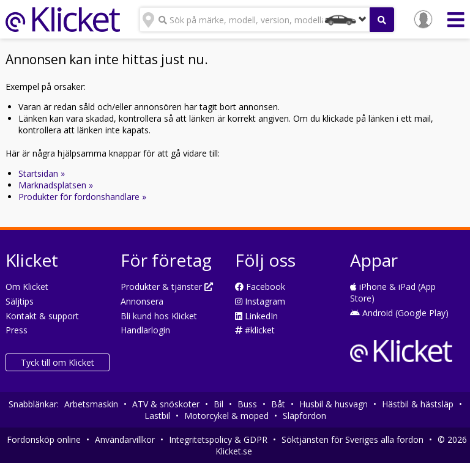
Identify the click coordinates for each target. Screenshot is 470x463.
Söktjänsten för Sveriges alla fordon (352, 439)
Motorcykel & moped (226, 415)
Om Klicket (27, 286)
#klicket (255, 330)
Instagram (260, 301)
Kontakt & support (42, 316)
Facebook (260, 286)
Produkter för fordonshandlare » (82, 196)
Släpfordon (304, 415)
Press (17, 330)
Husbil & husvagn (333, 404)
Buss (247, 404)
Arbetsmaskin (91, 404)
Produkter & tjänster (167, 286)
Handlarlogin (145, 330)
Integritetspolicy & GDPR (218, 439)
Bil (218, 404)
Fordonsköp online (44, 439)
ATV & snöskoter (166, 404)
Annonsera (142, 301)
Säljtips (20, 301)
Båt (278, 404)
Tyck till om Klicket (57, 362)
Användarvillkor (125, 439)
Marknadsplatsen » (55, 185)
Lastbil (157, 415)
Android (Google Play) (399, 313)
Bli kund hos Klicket (159, 316)
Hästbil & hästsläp (417, 404)
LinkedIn (256, 316)
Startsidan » (41, 173)
